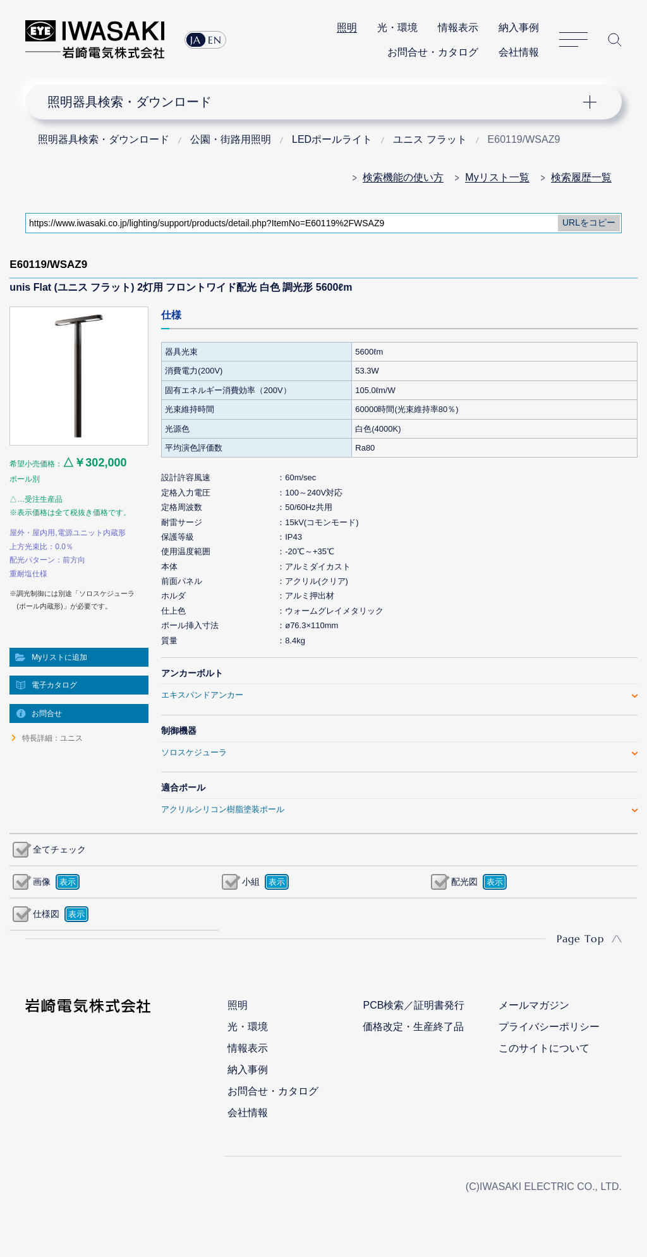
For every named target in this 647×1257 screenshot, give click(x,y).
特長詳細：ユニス (52, 738)
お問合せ (47, 713)
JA (195, 39)
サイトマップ (573, 39)
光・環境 (397, 27)
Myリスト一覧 (497, 177)
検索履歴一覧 (581, 177)
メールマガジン (534, 1005)
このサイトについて (544, 1048)
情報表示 (458, 27)
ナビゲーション (315, 101)
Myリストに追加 (59, 657)
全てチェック (59, 849)
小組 (251, 882)
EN (215, 39)
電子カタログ (54, 685)
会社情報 (519, 52)
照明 (347, 27)
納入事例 (519, 27)
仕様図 (46, 914)
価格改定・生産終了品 (413, 1026)
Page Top (580, 938)
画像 (42, 882)
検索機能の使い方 (403, 177)
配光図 (464, 882)
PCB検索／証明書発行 (413, 1005)
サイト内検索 (615, 40)
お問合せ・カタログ (432, 52)
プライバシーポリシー (549, 1026)
